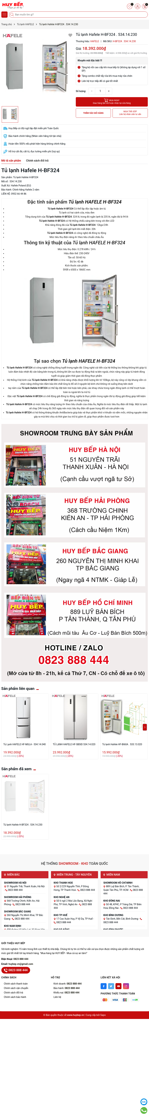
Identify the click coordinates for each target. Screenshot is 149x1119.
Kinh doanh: (68, 983)
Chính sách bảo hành (15, 997)
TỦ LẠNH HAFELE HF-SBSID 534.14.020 (74, 744)
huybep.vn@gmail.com (21, 964)
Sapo (103, 1015)
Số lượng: (81, 91)
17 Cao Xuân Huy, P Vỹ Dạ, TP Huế (74, 918)
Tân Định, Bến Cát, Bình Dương (122, 918)
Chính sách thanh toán (16, 983)
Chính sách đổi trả (13, 992)
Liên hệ (57, 997)
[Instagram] (126, 986)
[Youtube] (118, 986)
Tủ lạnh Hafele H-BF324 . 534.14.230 (22, 824)
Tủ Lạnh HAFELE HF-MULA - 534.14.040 (24, 744)
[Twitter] (111, 986)
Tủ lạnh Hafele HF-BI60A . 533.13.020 (122, 744)
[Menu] (4, 14)
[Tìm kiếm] (12, 14)
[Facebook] (104, 986)
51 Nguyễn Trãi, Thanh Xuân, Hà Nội (26, 886)
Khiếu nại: (66, 992)
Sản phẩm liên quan (18, 688)
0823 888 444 (21, 959)
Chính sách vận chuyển (16, 988)
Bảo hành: (67, 988)
